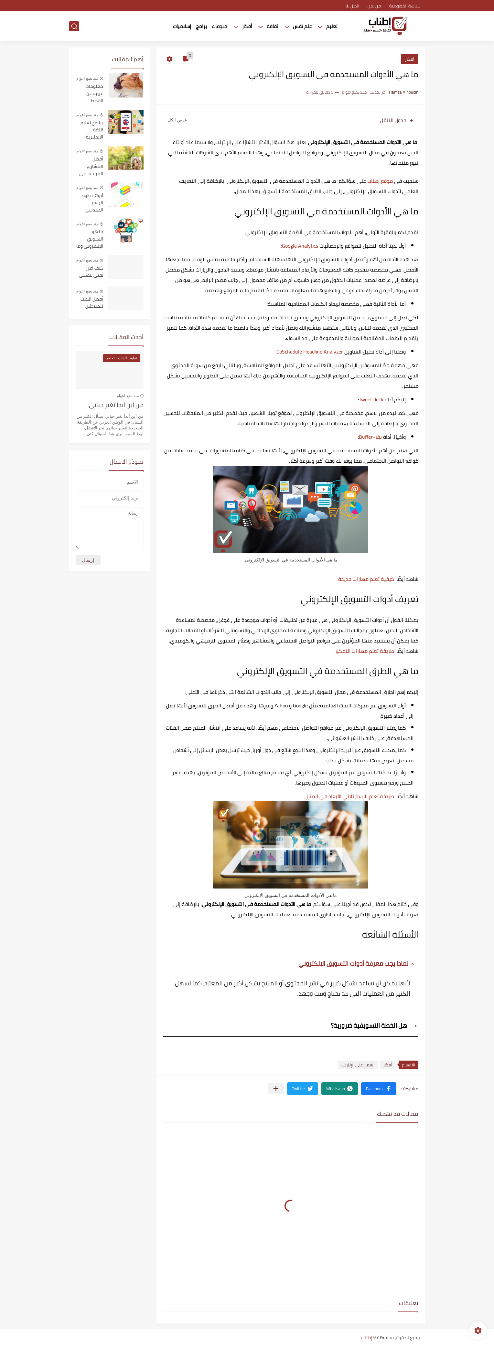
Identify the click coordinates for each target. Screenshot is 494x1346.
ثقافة (272, 26)
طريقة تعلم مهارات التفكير (364, 651)
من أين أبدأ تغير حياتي (116, 405)
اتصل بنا (352, 6)
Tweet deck (371, 399)
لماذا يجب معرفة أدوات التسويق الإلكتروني (353, 963)
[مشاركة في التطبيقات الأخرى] (276, 1088)
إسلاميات (182, 26)
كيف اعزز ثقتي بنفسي (91, 271)
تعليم (332, 26)
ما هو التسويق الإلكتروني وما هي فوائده (89, 239)
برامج (201, 26)
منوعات (219, 26)
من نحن (374, 6)
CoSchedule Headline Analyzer (309, 351)
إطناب (366, 1337)
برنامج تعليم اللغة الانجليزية (92, 130)
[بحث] (74, 26)
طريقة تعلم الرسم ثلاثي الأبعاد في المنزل (349, 796)
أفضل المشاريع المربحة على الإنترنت (91, 166)
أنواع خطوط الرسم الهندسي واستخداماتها (90, 203)
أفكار (247, 26)
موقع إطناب (380, 181)
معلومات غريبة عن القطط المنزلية (94, 94)
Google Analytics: (299, 246)
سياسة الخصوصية (405, 6)
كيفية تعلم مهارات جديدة (366, 579)
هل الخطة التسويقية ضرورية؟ (369, 1025)
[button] (378, 1088)
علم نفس (302, 26)
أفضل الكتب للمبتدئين (92, 302)
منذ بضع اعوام (87, 78)
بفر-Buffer (370, 437)
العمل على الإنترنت (357, 1065)
